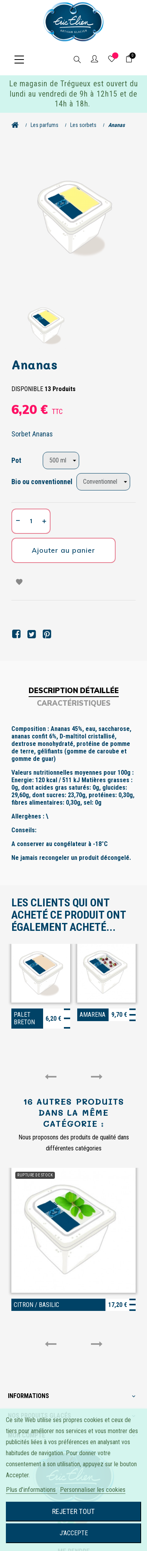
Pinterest (47, 634)
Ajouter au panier (63, 550)
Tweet (31, 634)
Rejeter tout (73, 1511)
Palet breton (24, 1018)
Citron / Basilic (36, 1305)
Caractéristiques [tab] (74, 703)
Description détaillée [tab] (74, 690)
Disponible (27, 389)
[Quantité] (31, 521)
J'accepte (74, 1533)
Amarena (92, 1014)
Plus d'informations (31, 1489)
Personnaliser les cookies (92, 1489)
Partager (16, 634)
